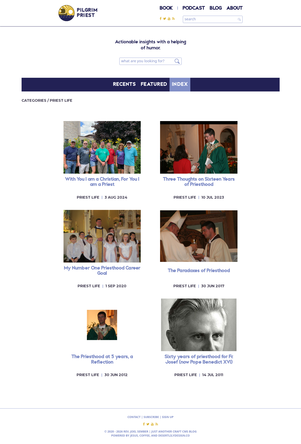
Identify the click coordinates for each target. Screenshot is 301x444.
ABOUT (234, 8)
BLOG (216, 8)
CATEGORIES (34, 100)
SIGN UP (168, 417)
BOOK (166, 8)
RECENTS (124, 84)
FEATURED (154, 84)
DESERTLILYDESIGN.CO (174, 435)
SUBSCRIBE (151, 417)
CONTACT (134, 417)
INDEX (180, 84)
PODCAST (194, 8)
